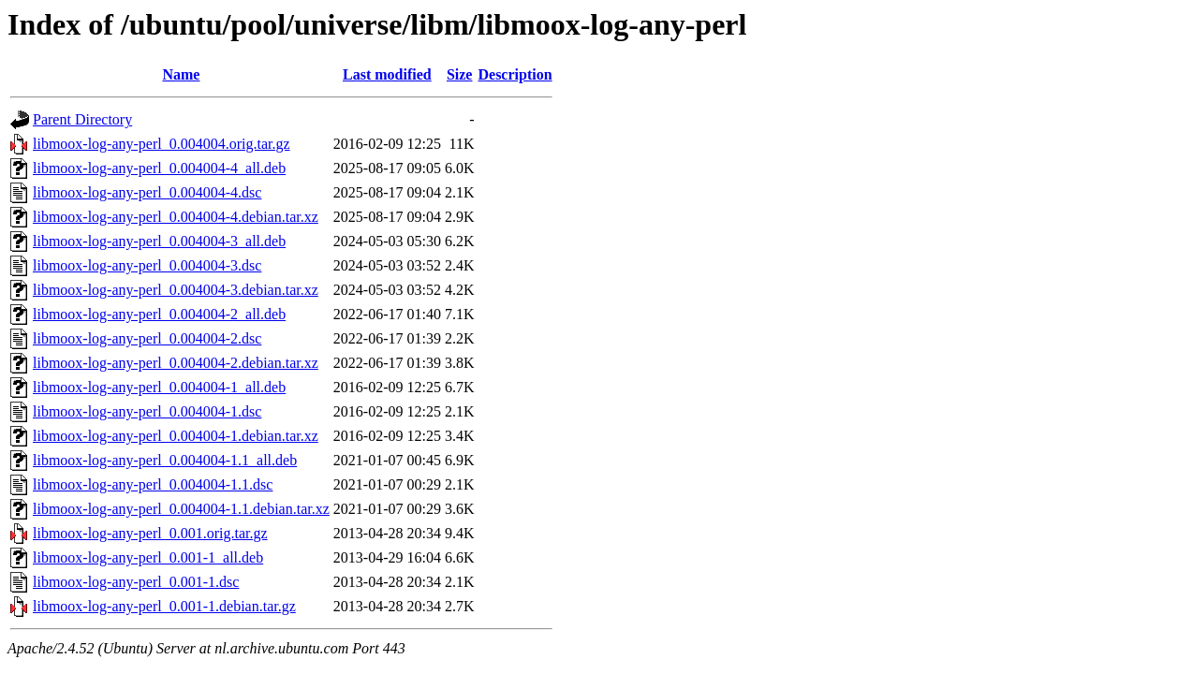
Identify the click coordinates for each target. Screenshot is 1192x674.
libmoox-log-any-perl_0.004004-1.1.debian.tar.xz (181, 509)
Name (180, 74)
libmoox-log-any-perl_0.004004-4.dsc (147, 192)
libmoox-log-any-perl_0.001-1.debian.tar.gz (164, 606)
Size (460, 74)
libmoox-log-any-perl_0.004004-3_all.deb (159, 241)
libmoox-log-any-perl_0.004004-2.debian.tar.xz (175, 363)
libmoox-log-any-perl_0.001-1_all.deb (148, 557)
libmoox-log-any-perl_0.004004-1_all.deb (159, 387)
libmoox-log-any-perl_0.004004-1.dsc (147, 411)
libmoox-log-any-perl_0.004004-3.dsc (147, 265)
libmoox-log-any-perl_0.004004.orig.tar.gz (161, 144)
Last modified (387, 74)
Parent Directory (82, 119)
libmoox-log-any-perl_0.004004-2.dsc (147, 338)
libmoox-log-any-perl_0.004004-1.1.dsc (152, 484)
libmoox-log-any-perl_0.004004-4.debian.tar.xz (175, 217)
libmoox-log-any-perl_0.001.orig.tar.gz (150, 533)
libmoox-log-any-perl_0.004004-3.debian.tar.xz (175, 290)
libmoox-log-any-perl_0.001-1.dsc (136, 582)
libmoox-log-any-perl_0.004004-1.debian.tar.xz (175, 436)
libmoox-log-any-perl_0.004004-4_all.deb (159, 168)
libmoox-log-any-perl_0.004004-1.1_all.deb (165, 460)
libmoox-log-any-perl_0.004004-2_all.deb (159, 314)
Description (515, 74)
